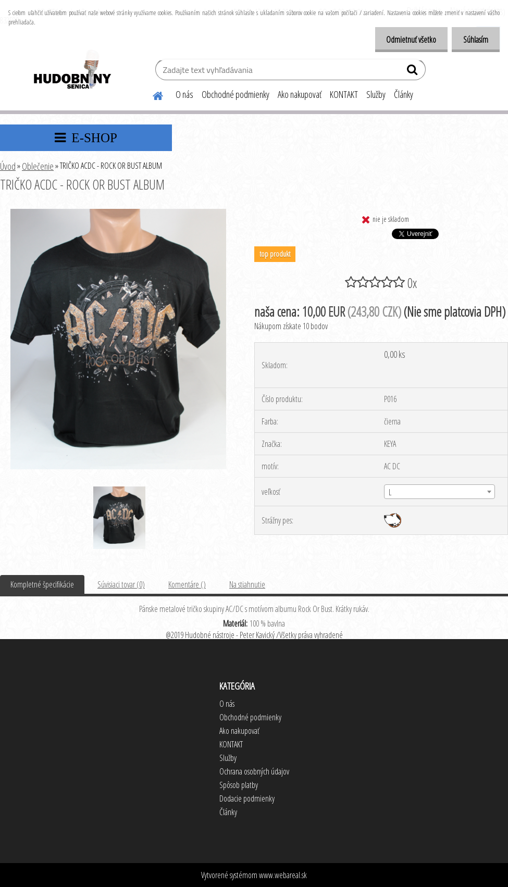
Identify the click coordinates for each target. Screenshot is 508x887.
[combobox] (439, 491)
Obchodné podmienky (235, 94)
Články (403, 94)
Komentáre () (187, 584)
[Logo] (71, 71)
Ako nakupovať (299, 94)
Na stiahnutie (247, 584)
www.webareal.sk (283, 875)
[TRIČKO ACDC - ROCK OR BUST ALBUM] (118, 213)
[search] (413, 72)
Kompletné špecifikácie (42, 584)
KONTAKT (344, 94)
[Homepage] (151, 94)
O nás (184, 94)
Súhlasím (474, 39)
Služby (376, 94)
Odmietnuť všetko (406, 39)
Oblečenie (38, 166)
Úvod (8, 166)
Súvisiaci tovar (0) (121, 584)
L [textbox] (390, 492)
